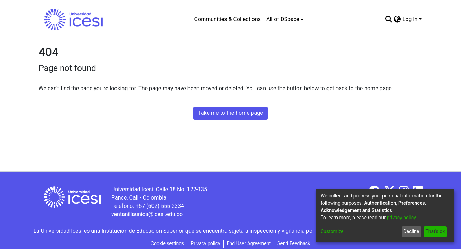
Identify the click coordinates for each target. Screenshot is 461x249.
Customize (332, 231)
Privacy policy (205, 243)
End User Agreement (249, 243)
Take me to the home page (230, 113)
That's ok (435, 231)
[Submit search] (389, 19)
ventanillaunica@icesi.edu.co (147, 214)
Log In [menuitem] (410, 19)
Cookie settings (167, 243)
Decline (411, 231)
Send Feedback (293, 243)
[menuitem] (284, 19)
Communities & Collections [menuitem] (227, 19)
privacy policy (401, 217)
